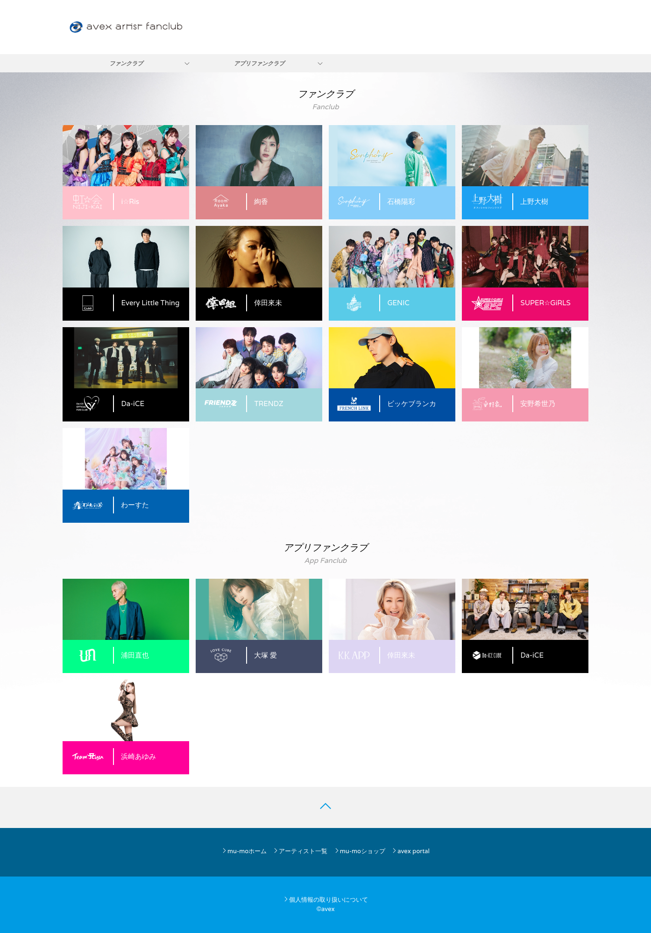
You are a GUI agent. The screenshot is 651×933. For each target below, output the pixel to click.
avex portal (410, 851)
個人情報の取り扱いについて (325, 900)
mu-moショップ (359, 851)
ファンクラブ (126, 63)
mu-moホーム (244, 851)
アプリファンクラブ (259, 63)
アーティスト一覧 (300, 851)
